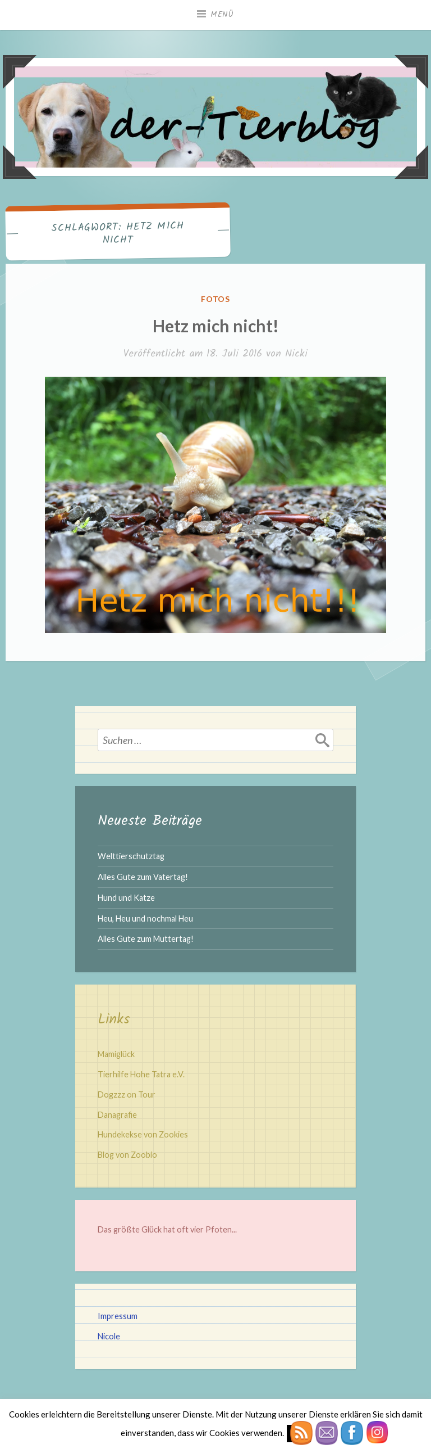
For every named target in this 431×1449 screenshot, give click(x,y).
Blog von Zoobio (127, 1154)
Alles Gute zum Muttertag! (146, 939)
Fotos (216, 299)
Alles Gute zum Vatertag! (143, 877)
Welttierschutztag (131, 856)
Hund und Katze (126, 897)
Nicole (109, 1336)
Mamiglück (116, 1054)
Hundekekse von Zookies (143, 1134)
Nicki (296, 354)
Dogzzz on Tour (126, 1094)
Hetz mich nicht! (216, 325)
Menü (222, 14)
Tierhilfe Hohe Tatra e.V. (141, 1074)
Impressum (117, 1316)
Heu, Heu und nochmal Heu (145, 918)
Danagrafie (117, 1115)
